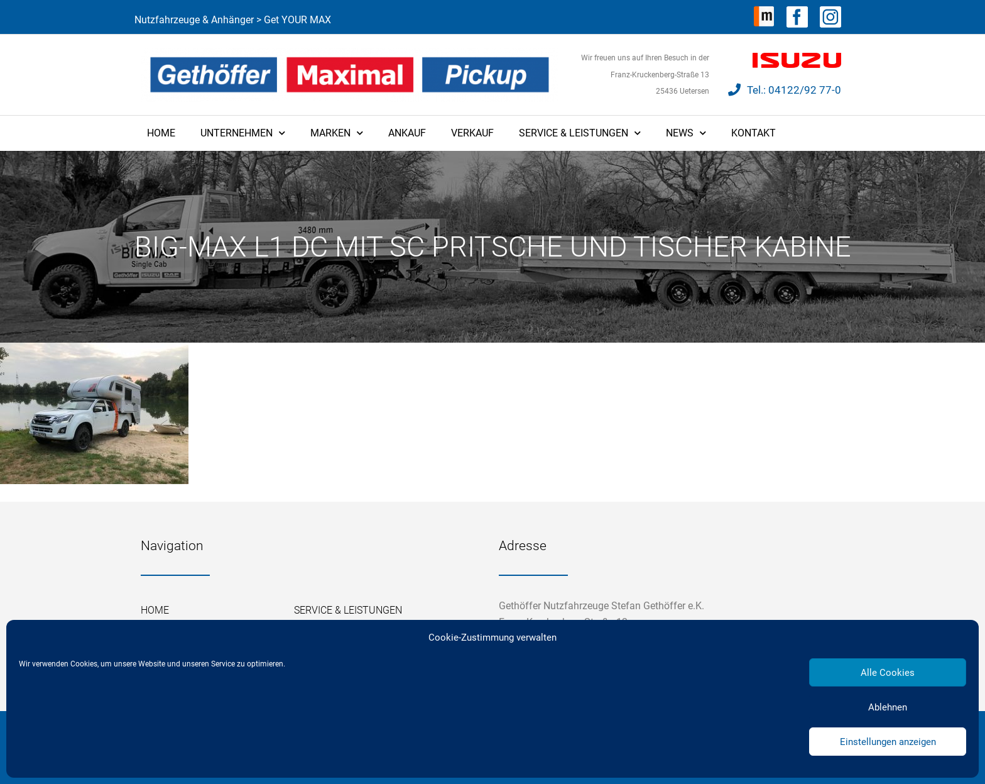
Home (161, 133)
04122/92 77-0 (804, 90)
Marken (336, 133)
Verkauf (472, 133)
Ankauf (407, 133)
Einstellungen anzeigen (888, 742)
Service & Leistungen (580, 133)
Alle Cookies (888, 672)
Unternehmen (242, 133)
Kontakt (753, 133)
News (686, 133)
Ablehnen (887, 707)
